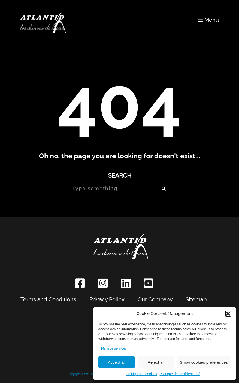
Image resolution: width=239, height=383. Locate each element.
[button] (228, 313)
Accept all (116, 362)
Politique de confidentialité (180, 374)
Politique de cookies (141, 374)
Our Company (155, 299)
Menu (208, 20)
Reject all (155, 362)
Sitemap (196, 299)
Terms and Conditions (48, 299)
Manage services (114, 348)
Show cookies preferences (204, 362)
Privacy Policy (107, 299)
